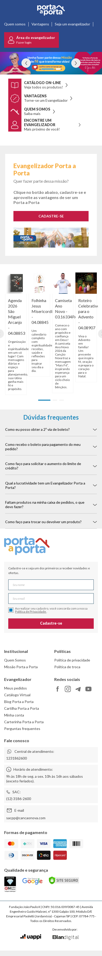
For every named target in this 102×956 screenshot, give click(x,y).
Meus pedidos (15, 688)
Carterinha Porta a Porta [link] (24, 722)
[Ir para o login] (31, 40)
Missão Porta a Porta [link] (21, 667)
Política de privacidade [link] (72, 660)
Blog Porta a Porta (19, 701)
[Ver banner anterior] (26, 63)
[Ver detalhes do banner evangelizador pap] (51, 63)
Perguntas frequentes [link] (22, 728)
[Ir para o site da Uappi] (30, 937)
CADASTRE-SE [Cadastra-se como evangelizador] (51, 216)
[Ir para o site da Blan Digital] (65, 937)
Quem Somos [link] (15, 660)
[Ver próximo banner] (76, 63)
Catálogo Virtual (17, 695)
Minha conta (14, 715)
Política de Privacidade (30, 611)
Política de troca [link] (67, 667)
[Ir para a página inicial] (51, 10)
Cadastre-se (51, 623)
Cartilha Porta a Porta (21, 708)
